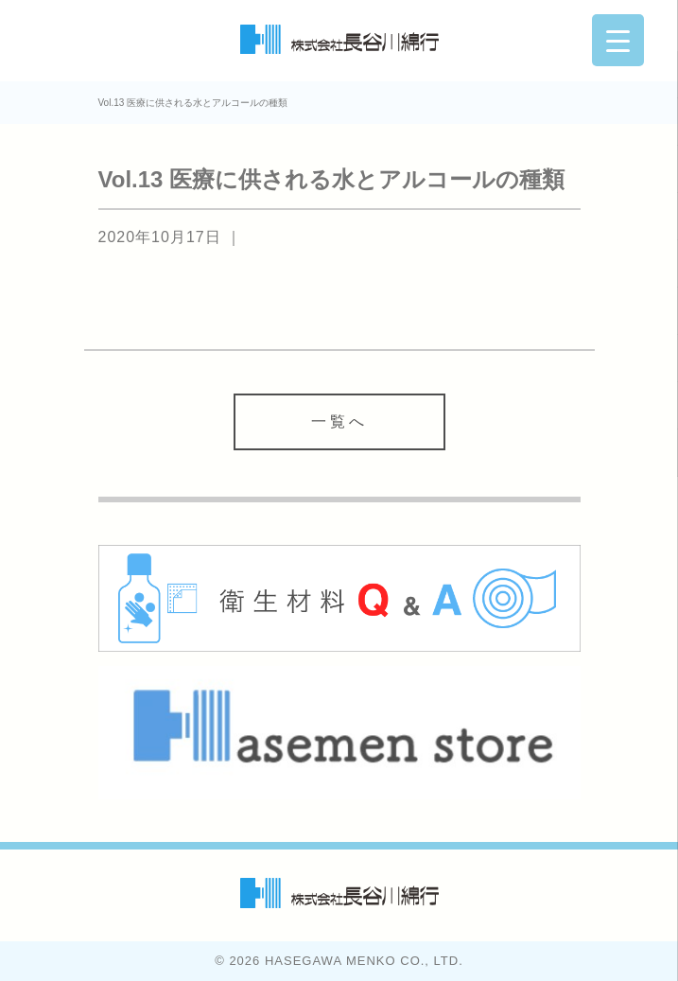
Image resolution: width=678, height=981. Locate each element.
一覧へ (339, 421)
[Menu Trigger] (618, 40)
